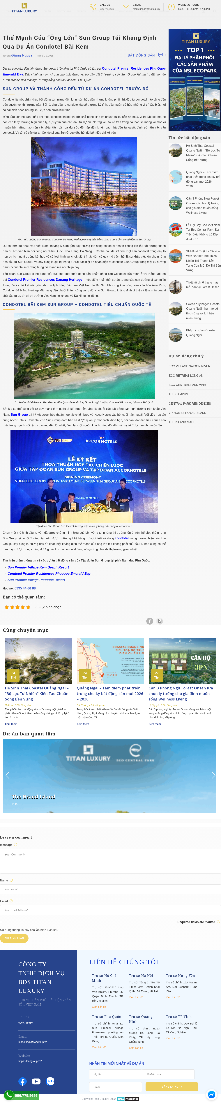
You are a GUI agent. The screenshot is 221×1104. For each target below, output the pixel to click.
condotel (122, 538)
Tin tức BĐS (64, 20)
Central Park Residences (190, 403)
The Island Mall (182, 422)
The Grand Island (33, 796)
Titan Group (100, 1098)
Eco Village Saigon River (189, 366)
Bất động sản (141, 55)
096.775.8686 (107, 9)
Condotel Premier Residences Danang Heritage (45, 279)
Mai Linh (9, 705)
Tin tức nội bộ (100, 20)
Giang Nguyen (23, 55)
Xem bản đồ (99, 1006)
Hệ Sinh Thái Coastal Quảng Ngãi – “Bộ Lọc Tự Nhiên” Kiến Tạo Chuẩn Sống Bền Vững (37, 694)
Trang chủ (13, 20)
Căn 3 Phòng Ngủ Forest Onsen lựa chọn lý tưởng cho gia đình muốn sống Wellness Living (181, 694)
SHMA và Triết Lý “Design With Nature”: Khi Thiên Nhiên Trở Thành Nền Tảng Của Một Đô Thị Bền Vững (203, 261)
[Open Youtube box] (204, 20)
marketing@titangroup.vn (146, 9)
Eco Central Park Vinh (187, 384)
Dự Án (47, 20)
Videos (81, 20)
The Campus (178, 394)
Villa (15, 804)
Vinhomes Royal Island (187, 412)
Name (7, 880)
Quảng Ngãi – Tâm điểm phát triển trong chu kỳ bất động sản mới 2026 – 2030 (110, 694)
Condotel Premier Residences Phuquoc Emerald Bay (49, 573)
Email (7, 901)
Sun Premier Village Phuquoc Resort (36, 580)
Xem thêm (11, 724)
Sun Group (19, 414)
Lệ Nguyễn (154, 705)
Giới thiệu (31, 20)
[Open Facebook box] (193, 20)
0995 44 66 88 (25, 588)
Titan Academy (124, 20)
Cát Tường (82, 705)
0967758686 (25, 1022)
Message (9, 844)
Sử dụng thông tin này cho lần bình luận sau (29, 930)
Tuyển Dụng (161, 20)
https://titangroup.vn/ (30, 1061)
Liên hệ (144, 20)
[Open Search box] (215, 20)
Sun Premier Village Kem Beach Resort (38, 567)
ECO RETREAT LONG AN (186, 375)
